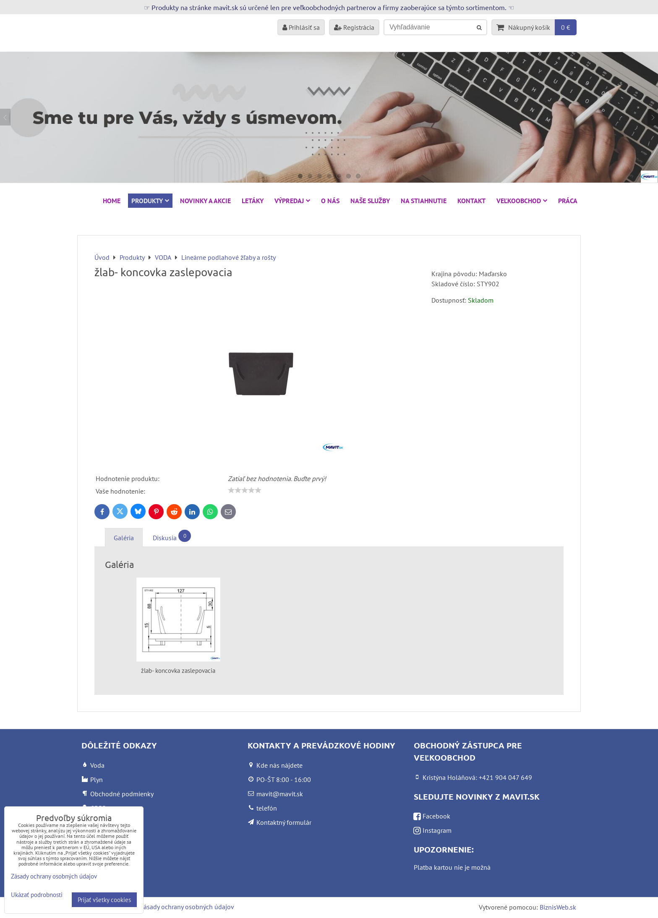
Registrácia (354, 27)
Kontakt (471, 200)
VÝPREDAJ (292, 200)
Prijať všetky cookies (104, 900)
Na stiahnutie (423, 200)
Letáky (253, 200)
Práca (567, 200)
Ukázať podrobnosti (37, 895)
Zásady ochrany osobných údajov (187, 906)
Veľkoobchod (521, 200)
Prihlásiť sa (301, 27)
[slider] (244, 490)
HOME (111, 200)
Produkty (150, 200)
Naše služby (370, 200)
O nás (330, 200)
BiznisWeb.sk (558, 907)
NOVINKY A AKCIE (205, 200)
